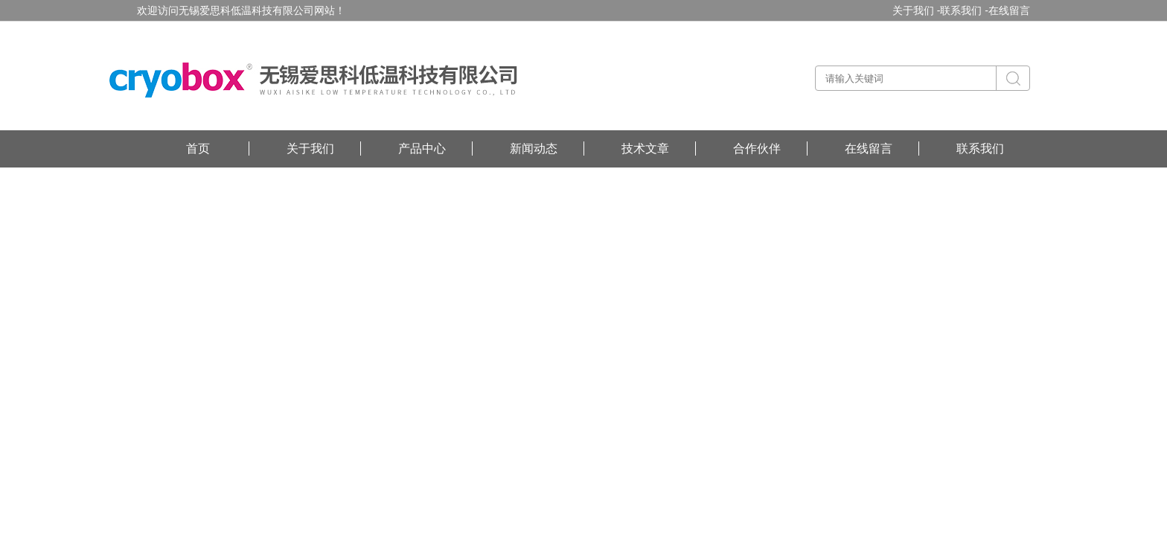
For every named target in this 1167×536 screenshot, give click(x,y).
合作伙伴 (757, 148)
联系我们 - (964, 10)
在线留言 (1009, 10)
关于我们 (310, 148)
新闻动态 (533, 148)
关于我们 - (916, 10)
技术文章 (645, 148)
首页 (198, 148)
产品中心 (422, 148)
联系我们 (980, 148)
